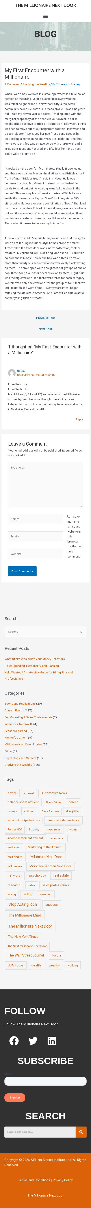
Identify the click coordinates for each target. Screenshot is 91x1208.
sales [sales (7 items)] (31, 885)
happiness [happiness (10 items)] (54, 829)
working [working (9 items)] (72, 965)
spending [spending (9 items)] (45, 894)
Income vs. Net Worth (19, 724)
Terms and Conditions (34, 1180)
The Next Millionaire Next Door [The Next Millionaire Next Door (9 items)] (27, 946)
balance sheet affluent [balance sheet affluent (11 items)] (23, 802)
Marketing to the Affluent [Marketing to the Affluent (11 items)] (45, 847)
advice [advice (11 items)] (12, 793)
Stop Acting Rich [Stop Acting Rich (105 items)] (22, 904)
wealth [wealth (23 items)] (36, 965)
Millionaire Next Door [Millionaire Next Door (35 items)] (46, 857)
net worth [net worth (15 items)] (15, 875)
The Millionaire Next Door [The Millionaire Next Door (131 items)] (30, 926)
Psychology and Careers (20, 758)
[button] (45, 16)
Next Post (45, 329)
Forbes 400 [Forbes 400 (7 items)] (14, 829)
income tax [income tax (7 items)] (57, 838)
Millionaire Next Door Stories (23, 744)
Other (8, 751)
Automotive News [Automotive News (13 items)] (54, 793)
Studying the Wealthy (36, 84)
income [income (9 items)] (72, 829)
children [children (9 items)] (29, 811)
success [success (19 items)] (51, 905)
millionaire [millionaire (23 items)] (15, 857)
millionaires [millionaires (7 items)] (14, 866)
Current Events (14, 710)
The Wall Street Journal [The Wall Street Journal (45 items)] (26, 955)
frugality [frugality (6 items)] (34, 829)
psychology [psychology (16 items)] (37, 875)
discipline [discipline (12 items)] (72, 811)
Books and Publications (20, 703)
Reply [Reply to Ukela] (79, 419)
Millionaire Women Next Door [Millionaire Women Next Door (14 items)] (50, 866)
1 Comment (12, 84)
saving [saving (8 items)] (11, 894)
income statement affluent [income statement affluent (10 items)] (25, 838)
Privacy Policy (63, 1180)
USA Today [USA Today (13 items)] (16, 965)
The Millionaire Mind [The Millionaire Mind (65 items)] (24, 915)
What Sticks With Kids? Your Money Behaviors (35, 659)
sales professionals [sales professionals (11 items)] (55, 885)
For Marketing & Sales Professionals (28, 717)
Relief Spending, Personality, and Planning (32, 665)
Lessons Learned (16, 731)
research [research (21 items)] (14, 885)
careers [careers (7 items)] (12, 811)
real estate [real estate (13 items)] (61, 875)
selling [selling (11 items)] (27, 894)
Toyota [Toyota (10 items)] (56, 955)
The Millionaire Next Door (45, 5)
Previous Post (45, 317)
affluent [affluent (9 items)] (29, 793)
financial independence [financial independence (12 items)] (63, 820)
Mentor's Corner (15, 737)
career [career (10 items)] (73, 802)
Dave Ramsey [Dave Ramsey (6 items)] (50, 811)
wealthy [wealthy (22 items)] (54, 965)
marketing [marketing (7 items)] (13, 847)
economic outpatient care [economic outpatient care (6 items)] (23, 820)
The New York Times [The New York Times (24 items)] (23, 937)
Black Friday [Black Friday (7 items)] (53, 802)
